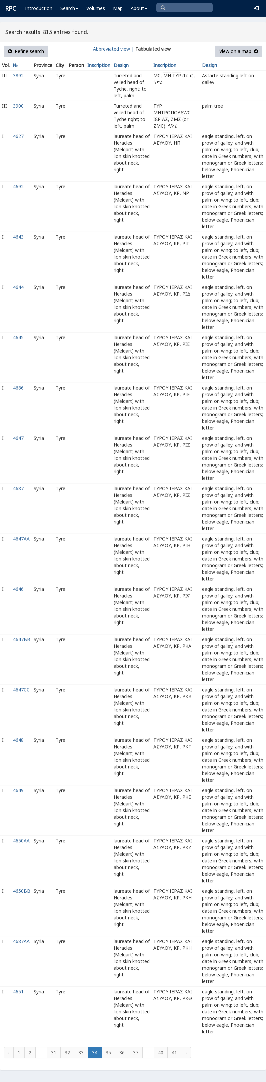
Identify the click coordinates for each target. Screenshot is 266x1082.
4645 (18, 337)
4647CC (21, 689)
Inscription (98, 65)
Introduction (38, 8)
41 (174, 1052)
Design (121, 65)
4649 (18, 790)
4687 (18, 488)
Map (118, 8)
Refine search (26, 51)
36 (122, 1052)
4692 (18, 186)
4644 (18, 287)
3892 (18, 75)
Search (69, 8)
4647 (18, 438)
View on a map (238, 51)
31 (53, 1052)
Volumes (95, 8)
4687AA (21, 941)
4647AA (21, 539)
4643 (18, 237)
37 (135, 1052)
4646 (18, 589)
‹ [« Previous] (8, 1052)
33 (81, 1052)
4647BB (21, 639)
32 (67, 1052)
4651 (18, 991)
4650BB (21, 891)
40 (160, 1052)
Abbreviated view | (113, 49)
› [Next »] (186, 1052)
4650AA (21, 840)
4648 (18, 740)
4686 (18, 388)
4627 (18, 136)
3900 (18, 106)
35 (108, 1052)
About (139, 8)
